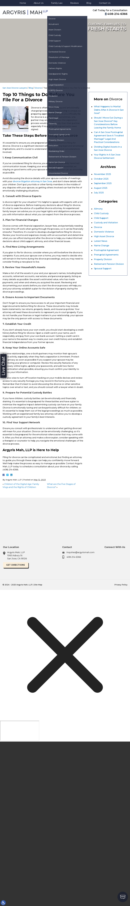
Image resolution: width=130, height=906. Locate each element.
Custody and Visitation (106, 222)
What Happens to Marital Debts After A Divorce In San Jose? (109, 109)
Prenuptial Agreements (106, 255)
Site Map (38, 585)
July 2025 (99, 192)
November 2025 (102, 174)
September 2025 (103, 183)
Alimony (98, 209)
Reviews (74, 3)
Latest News (100, 241)
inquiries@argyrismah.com (92, 552)
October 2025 (101, 179)
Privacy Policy (120, 585)
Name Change (101, 245)
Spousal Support (102, 268)
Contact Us (104, 3)
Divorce (38, 88)
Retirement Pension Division (109, 264)
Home (23, 3)
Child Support (101, 218)
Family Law (56, 3)
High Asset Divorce (104, 236)
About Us (38, 3)
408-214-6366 (85, 557)
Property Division (103, 259)
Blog (88, 3)
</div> (19, 731)
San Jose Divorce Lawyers (15, 88)
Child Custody (101, 213)
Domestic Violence (104, 232)
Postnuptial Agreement (106, 250)
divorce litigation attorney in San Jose (32, 181)
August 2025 (100, 188)
